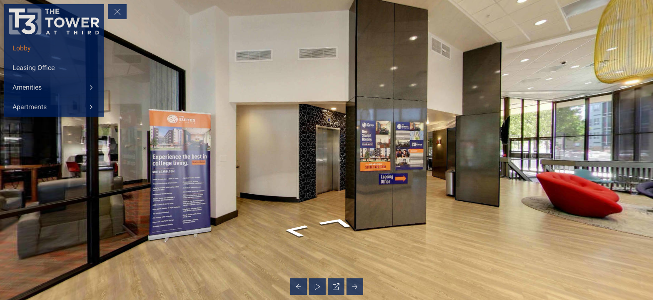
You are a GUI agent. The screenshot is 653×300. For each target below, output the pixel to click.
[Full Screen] (336, 286)
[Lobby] (54, 48)
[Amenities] (54, 87)
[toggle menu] (117, 11)
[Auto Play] (317, 286)
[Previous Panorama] (298, 286)
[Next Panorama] (354, 286)
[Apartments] (54, 107)
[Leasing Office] (54, 68)
